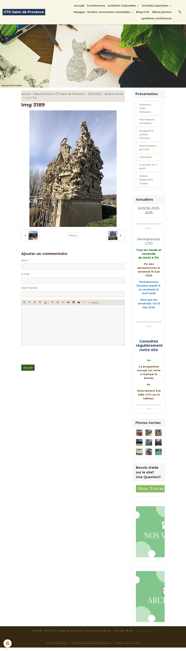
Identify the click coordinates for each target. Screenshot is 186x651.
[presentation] (48, 355)
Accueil (79, 5)
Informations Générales (147, 122)
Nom (24, 260)
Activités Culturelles (122, 5)
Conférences (96, 5)
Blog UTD (142, 12)
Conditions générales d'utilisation (91, 646)
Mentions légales (56, 646)
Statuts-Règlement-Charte (147, 182)
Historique (145, 159)
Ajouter (28, 367)
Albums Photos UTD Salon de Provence (59, 94)
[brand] (24, 12)
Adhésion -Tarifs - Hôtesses (146, 108)
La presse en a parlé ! (148, 168)
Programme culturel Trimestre (147, 135)
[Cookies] (8, 643)
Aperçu (93, 302)
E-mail (25, 274)
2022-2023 (94, 94)
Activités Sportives (155, 5)
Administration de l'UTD (148, 149)
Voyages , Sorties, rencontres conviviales (102, 12)
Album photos (161, 12)
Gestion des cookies (128, 646)
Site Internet (29, 288)
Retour (72, 235)
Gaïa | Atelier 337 (144, 634)
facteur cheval (114, 94)
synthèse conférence (156, 18)
